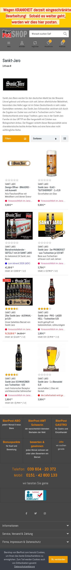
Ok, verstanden (58, 559)
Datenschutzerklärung (24, 566)
